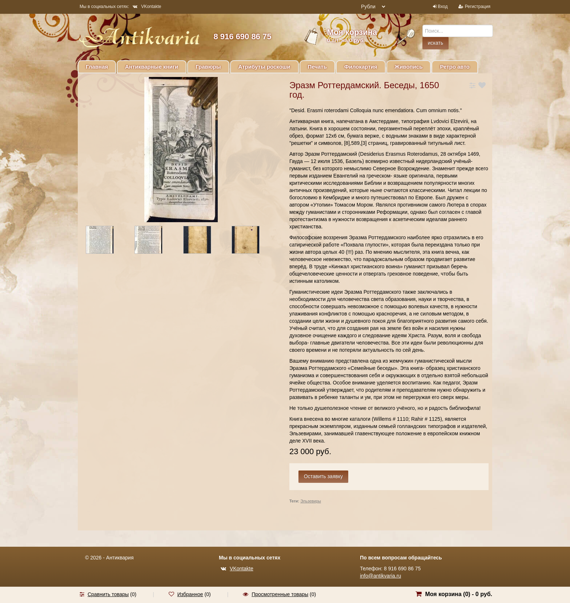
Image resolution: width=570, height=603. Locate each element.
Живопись (409, 67)
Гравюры (208, 67)
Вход (442, 6)
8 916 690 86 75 (242, 36)
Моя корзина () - (458, 594)
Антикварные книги (151, 67)
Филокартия (360, 67)
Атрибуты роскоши (264, 67)
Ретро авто (454, 67)
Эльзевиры (310, 501)
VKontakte (147, 6)
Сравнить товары (108, 594)
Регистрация (477, 6)
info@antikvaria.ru (380, 576)
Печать (317, 67)
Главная (97, 67)
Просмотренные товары (280, 594)
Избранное (190, 594)
